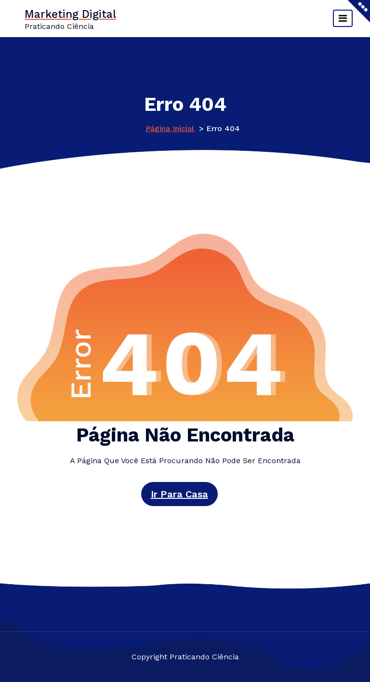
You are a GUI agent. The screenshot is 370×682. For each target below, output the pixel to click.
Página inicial (169, 128)
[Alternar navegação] (343, 18)
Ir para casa (179, 494)
